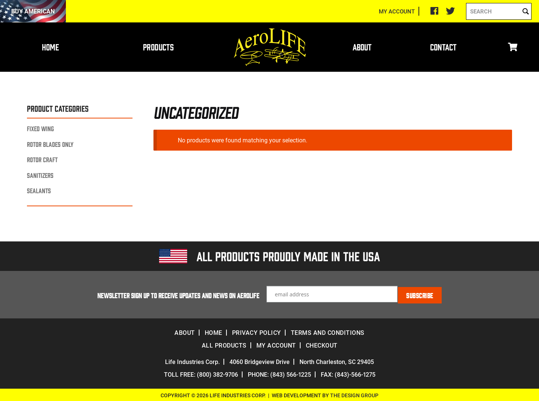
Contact (443, 46)
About (362, 46)
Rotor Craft (42, 159)
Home (50, 46)
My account (276, 344)
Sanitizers (40, 175)
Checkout (322, 344)
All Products (224, 344)
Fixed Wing (40, 128)
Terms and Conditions (328, 331)
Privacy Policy (256, 331)
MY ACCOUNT (397, 11)
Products (158, 46)
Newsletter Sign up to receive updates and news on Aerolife (179, 294)
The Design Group (354, 394)
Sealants (39, 190)
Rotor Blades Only (50, 144)
